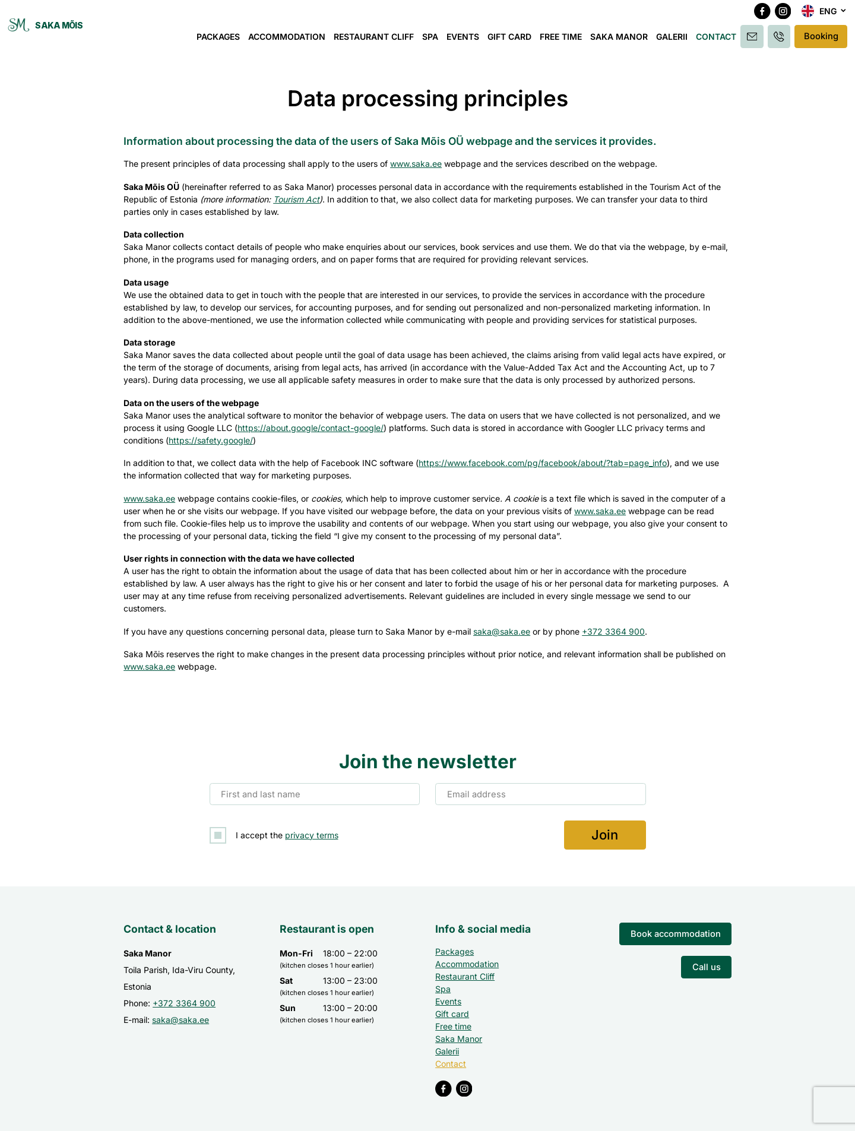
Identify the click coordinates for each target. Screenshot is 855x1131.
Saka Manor (621, 40)
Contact (718, 40)
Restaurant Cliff (375, 40)
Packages (220, 40)
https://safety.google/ (211, 440)
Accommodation (288, 40)
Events (464, 40)
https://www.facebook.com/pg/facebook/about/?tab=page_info (543, 463)
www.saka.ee (416, 164)
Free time (563, 40)
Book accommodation (678, 932)
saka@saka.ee (501, 631)
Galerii (673, 40)
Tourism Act (296, 199)
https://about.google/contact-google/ (311, 428)
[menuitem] (824, 15)
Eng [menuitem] (828, 15)
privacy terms (311, 834)
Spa (432, 40)
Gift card (511, 40)
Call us (707, 964)
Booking (821, 40)
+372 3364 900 (613, 631)
